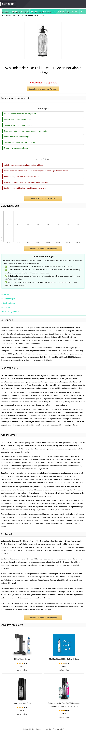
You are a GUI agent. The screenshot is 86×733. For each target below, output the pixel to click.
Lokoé (62, 729)
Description (6, 294)
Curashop (5, 12)
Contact (38, 729)
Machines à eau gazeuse (26, 12)
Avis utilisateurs (8, 303)
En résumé (5, 307)
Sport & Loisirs (72, 11)
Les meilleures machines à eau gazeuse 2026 (52, 12)
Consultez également (10, 311)
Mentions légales (28, 729)
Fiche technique (8, 298)
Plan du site (47, 729)
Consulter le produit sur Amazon (43, 89)
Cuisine (13, 12)
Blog (82, 11)
